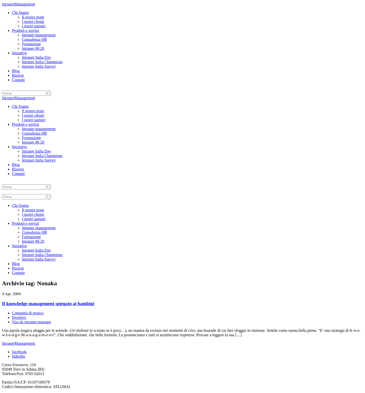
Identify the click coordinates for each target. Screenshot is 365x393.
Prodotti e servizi (25, 30)
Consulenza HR (34, 39)
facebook (19, 352)
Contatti (18, 80)
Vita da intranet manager (31, 322)
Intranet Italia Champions (42, 62)
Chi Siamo (20, 12)
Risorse (18, 75)
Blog (16, 71)
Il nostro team (33, 17)
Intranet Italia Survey (39, 66)
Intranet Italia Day (36, 57)
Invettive (19, 317)
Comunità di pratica (28, 313)
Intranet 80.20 (33, 48)
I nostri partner (34, 26)
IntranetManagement (18, 4)
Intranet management (39, 35)
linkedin (18, 356)
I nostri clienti (33, 21)
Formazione (31, 44)
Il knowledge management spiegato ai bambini (48, 303)
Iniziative (19, 53)
